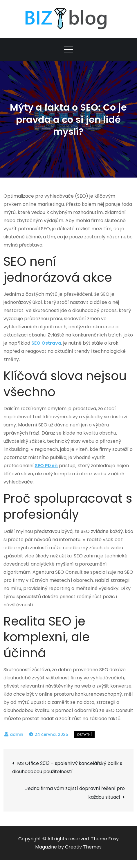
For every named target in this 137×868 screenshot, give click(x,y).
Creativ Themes (83, 847)
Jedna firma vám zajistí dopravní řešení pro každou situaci (75, 792)
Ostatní (84, 734)
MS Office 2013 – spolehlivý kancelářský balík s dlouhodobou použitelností (67, 767)
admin (16, 734)
